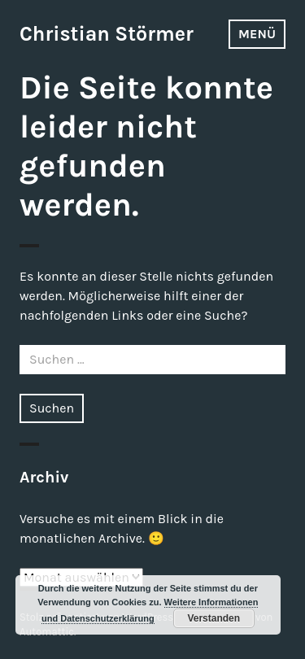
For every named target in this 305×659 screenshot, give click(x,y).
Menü (257, 33)
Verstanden (213, 618)
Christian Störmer (107, 34)
